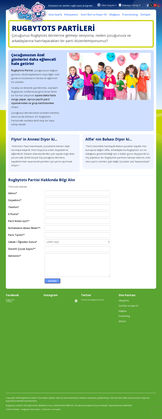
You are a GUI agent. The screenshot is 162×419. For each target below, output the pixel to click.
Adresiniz (14, 256)
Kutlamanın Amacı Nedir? (23, 228)
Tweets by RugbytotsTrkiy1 (92, 300)
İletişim (145, 14)
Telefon (13, 207)
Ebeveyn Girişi (130, 5)
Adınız (12, 193)
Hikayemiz (71, 14)
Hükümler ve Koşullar (51, 409)
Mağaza (114, 14)
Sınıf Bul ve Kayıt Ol (94, 14)
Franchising (130, 14)
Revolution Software (78, 398)
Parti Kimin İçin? (18, 221)
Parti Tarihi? (15, 235)
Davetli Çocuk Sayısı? (21, 249)
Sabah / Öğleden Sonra (22, 242)
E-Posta (12, 214)
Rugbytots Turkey (10, 301)
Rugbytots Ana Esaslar (31, 409)
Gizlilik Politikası (13, 409)
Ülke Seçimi (108, 5)
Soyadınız (14, 200)
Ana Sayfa (55, 14)
